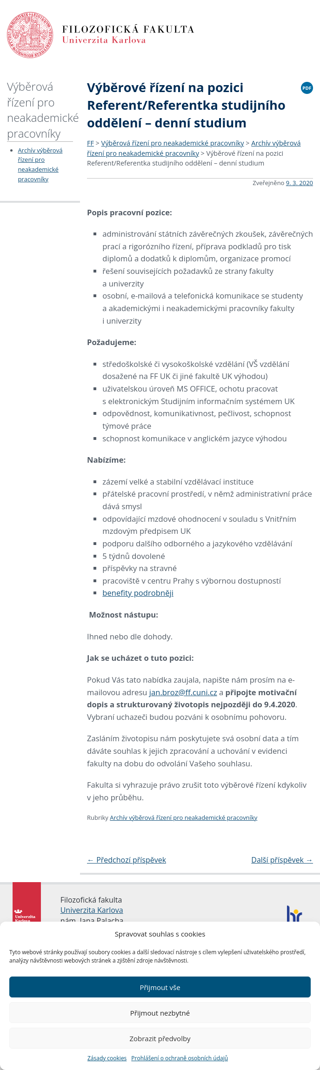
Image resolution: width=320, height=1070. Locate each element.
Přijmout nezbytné (160, 1012)
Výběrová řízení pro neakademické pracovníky (43, 110)
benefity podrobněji (137, 592)
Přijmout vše (160, 987)
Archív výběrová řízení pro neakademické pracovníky (183, 817)
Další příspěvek (282, 860)
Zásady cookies (107, 1058)
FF (90, 143)
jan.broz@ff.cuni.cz (183, 692)
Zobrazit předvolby (159, 1038)
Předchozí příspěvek (126, 860)
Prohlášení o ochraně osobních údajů (179, 1058)
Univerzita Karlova (91, 910)
